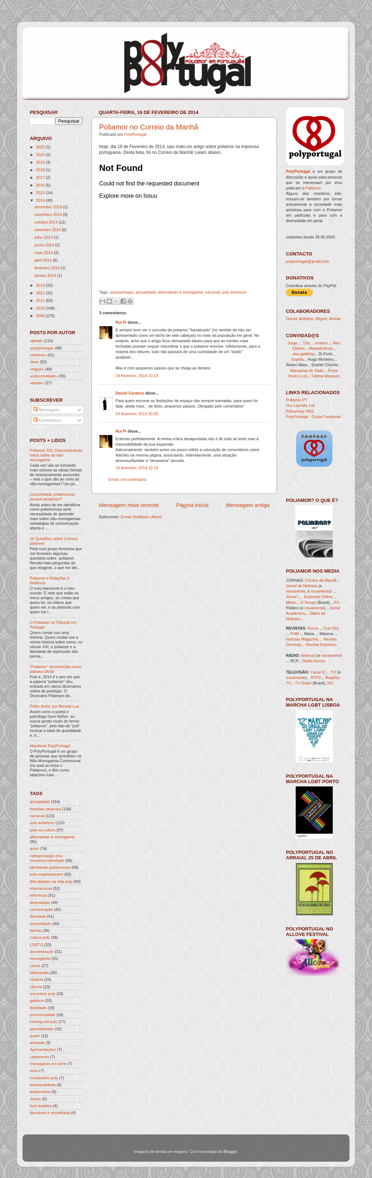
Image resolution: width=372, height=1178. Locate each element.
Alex (336, 343)
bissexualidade (43, 1085)
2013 (40, 285)
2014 (40, 200)
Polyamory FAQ (300, 411)
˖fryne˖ (35, 1099)
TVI (333, 672)
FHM (294, 633)
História (36, 979)
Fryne (333, 370)
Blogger (230, 1151)
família (35, 930)
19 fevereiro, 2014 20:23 (137, 375)
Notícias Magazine (302, 639)
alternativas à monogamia (180, 292)
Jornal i (292, 596)
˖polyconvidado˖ (43, 376)
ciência (36, 987)
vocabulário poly (44, 1078)
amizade (37, 1042)
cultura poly (40, 937)
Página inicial (192, 505)
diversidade (40, 902)
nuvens (321, 343)
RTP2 (316, 677)
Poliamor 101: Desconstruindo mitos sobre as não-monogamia (56, 455)
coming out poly (43, 1021)
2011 (40, 300)
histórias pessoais (45, 809)
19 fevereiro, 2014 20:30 (137, 414)
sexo (34, 1070)
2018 (40, 170)
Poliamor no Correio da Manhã (148, 127)
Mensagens (46, 410)
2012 (40, 293)
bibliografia (39, 972)
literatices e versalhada (50, 1112)
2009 (40, 316)
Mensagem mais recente (129, 505)
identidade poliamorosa (50, 867)
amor (34, 848)
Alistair (335, 318)
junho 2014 (44, 245)
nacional (212, 292)
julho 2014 (44, 237)
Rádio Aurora (313, 661)
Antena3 (308, 655)
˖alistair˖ (37, 383)
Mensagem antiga (248, 505)
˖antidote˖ (38, 355)
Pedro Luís (297, 376)
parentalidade (41, 1029)
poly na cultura (42, 830)
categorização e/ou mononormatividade (47, 858)
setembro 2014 (48, 230)
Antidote (306, 318)
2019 (40, 162)
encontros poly (42, 993)
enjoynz (180, 1151)
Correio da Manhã (320, 580)
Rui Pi (121, 322)
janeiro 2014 (45, 275)
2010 (40, 308)
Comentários (47, 420)
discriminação (42, 951)
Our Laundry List (300, 405)
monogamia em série (48, 1064)
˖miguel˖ (37, 369)
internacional (41, 888)
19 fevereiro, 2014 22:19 (137, 468)
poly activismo (234, 292)
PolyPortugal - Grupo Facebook (313, 416)
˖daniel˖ (36, 341)
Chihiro (298, 348)
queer (35, 1036)
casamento (39, 1057)
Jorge (293, 343)
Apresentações (43, 1049)
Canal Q (318, 672)
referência (38, 895)
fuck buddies (41, 1106)
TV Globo (303, 683)
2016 (40, 185)
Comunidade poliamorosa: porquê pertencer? (53, 496)
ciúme (35, 966)
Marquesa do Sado (306, 370)
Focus (312, 628)
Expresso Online (318, 596)
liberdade (38, 916)
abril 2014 (43, 260)
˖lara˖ (34, 362)
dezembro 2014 (48, 207)
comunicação (41, 909)
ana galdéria (303, 354)
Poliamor (312, 188)
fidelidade (38, 1008)
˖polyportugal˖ (122, 292)
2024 (40, 154)
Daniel (291, 318)
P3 (336, 602)
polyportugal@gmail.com (307, 261)
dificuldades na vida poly (51, 881)
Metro (291, 602)
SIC (330, 683)
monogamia (40, 958)
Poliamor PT (296, 400)
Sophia (297, 359)
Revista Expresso (321, 644)
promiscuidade (42, 1015)
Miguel (321, 318)
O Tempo (308, 602)
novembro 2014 (48, 214)
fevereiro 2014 (47, 268)
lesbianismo (40, 1091)
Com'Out (331, 628)
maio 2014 (44, 252)
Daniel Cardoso (130, 393)
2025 (40, 147)
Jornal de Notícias (301, 586)
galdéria (37, 1000)
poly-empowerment (46, 874)
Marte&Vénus (320, 348)
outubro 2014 (46, 222)
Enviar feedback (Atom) (141, 517)
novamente (295, 591)
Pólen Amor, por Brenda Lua (54, 706)
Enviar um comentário (127, 479)
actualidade (146, 292)
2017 (40, 177)
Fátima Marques (326, 376)
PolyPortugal (135, 134)
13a (307, 343)
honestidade (40, 923)
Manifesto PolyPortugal (50, 746)
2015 (40, 193)
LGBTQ (36, 944)
